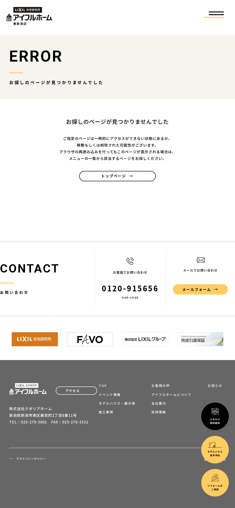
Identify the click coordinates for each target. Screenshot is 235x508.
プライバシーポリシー (31, 458)
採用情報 (158, 412)
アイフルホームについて (171, 394)
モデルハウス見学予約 (215, 398)
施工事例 (106, 412)
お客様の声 (160, 385)
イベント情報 (110, 394)
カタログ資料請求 (215, 365)
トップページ (113, 176)
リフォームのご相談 (215, 432)
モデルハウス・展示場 (117, 403)
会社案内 (158, 403)
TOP (103, 385)
